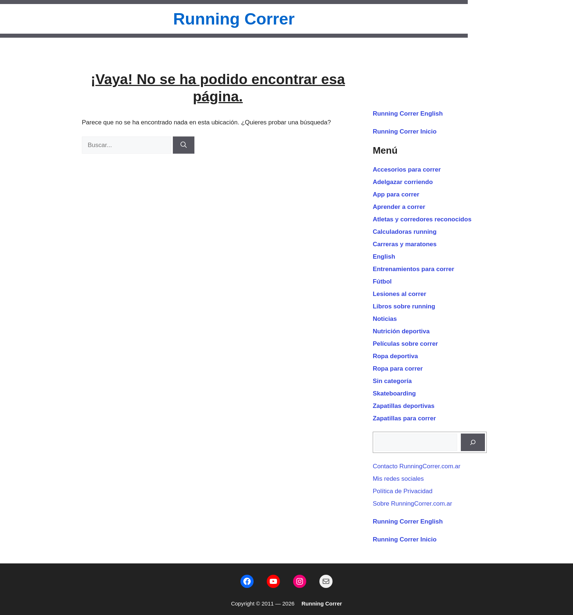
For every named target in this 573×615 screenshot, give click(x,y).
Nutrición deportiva (401, 331)
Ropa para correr (398, 368)
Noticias (385, 318)
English (384, 256)
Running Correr (234, 19)
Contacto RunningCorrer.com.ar (416, 466)
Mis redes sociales (398, 478)
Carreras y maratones (405, 244)
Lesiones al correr (399, 293)
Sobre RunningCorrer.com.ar (412, 503)
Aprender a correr (399, 206)
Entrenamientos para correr (413, 269)
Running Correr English (408, 113)
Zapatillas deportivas (404, 405)
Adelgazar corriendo (403, 182)
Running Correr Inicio (405, 131)
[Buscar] (183, 145)
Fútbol (382, 281)
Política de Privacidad (402, 491)
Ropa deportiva (395, 356)
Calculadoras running (405, 231)
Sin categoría (392, 381)
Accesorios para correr (407, 169)
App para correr (396, 194)
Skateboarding (394, 393)
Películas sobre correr (405, 343)
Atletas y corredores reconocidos (422, 219)
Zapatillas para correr (404, 418)
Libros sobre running (404, 306)
